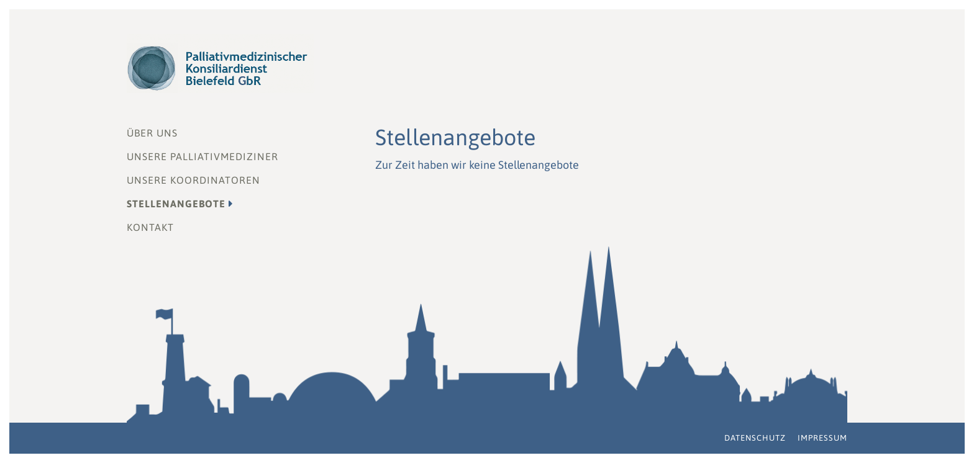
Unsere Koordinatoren (193, 180)
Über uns (152, 132)
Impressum (822, 438)
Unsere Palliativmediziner (202, 156)
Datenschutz (755, 438)
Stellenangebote (176, 203)
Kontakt (150, 227)
